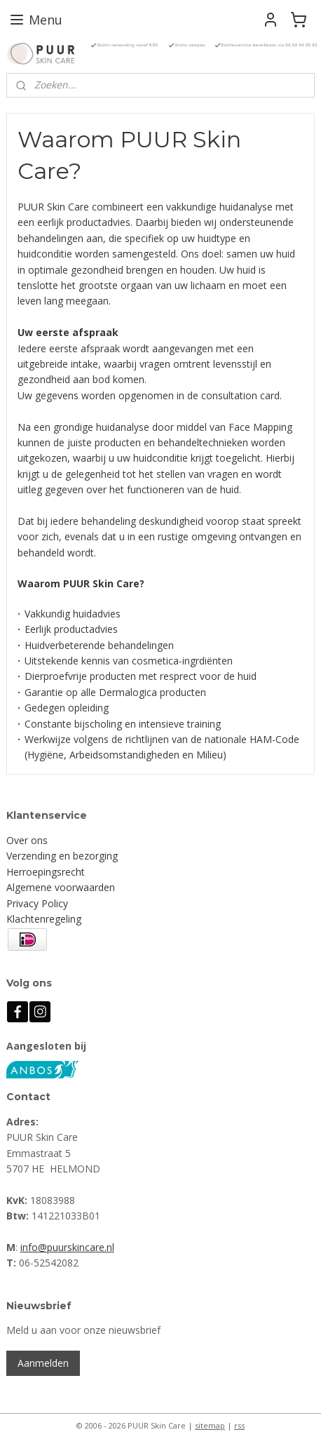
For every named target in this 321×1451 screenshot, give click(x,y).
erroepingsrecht (49, 871)
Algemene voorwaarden (60, 887)
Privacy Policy (37, 903)
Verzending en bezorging (62, 855)
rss (239, 1425)
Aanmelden (43, 1363)
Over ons (27, 840)
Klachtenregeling (43, 918)
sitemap (210, 1425)
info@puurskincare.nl (67, 1247)
